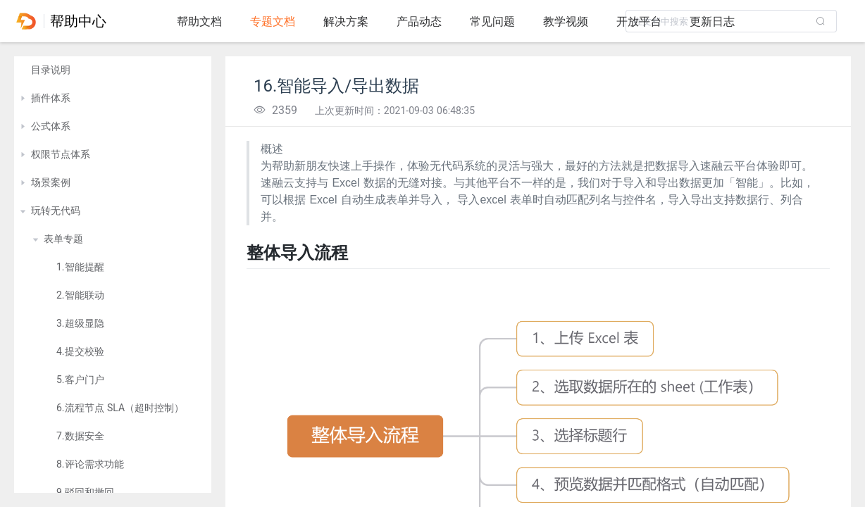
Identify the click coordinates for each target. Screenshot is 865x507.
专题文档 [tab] (272, 21)
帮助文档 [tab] (199, 21)
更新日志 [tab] (712, 21)
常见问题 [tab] (492, 21)
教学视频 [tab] (565, 21)
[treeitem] (112, 70)
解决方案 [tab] (345, 21)
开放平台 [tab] (638, 21)
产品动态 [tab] (419, 21)
